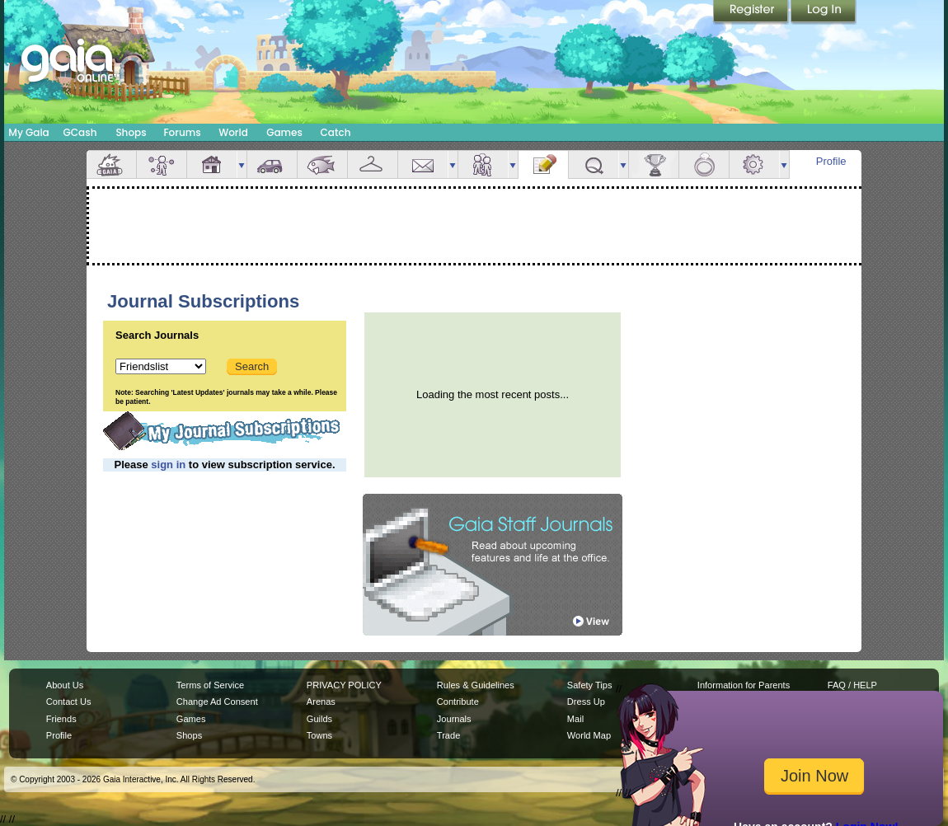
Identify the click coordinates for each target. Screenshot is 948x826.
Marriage (704, 164)
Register (752, 12)
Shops (130, 132)
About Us (64, 685)
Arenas (321, 701)
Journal (543, 164)
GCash (80, 132)
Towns (319, 735)
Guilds (319, 719)
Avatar (161, 164)
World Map (589, 735)
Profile (831, 161)
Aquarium (322, 164)
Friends (483, 164)
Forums (181, 132)
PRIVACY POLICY (344, 685)
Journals (454, 719)
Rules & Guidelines (475, 685)
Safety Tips (589, 685)
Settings (754, 164)
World (233, 132)
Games (284, 132)
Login (823, 12)
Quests (593, 164)
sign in (168, 464)
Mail (423, 164)
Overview (111, 164)
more (241, 164)
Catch (336, 132)
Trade (448, 735)
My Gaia (28, 132)
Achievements (653, 164)
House (212, 164)
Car (272, 164)
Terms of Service (210, 685)
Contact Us (69, 701)
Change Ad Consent (217, 701)
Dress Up (586, 701)
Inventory (372, 164)
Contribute (458, 701)
